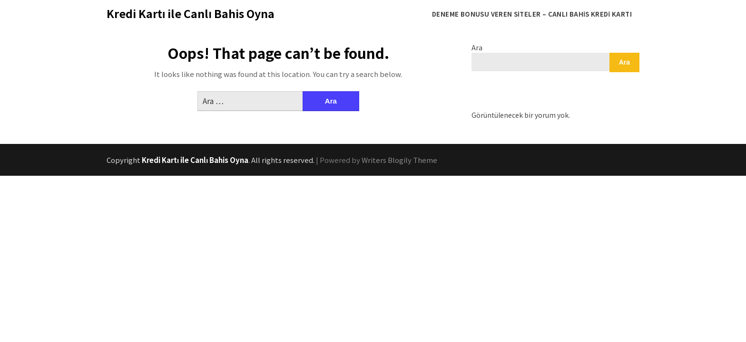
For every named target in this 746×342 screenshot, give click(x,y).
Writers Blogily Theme (399, 160)
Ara (476, 47)
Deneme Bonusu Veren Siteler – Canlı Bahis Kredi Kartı (532, 14)
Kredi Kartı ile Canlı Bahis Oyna (191, 13)
